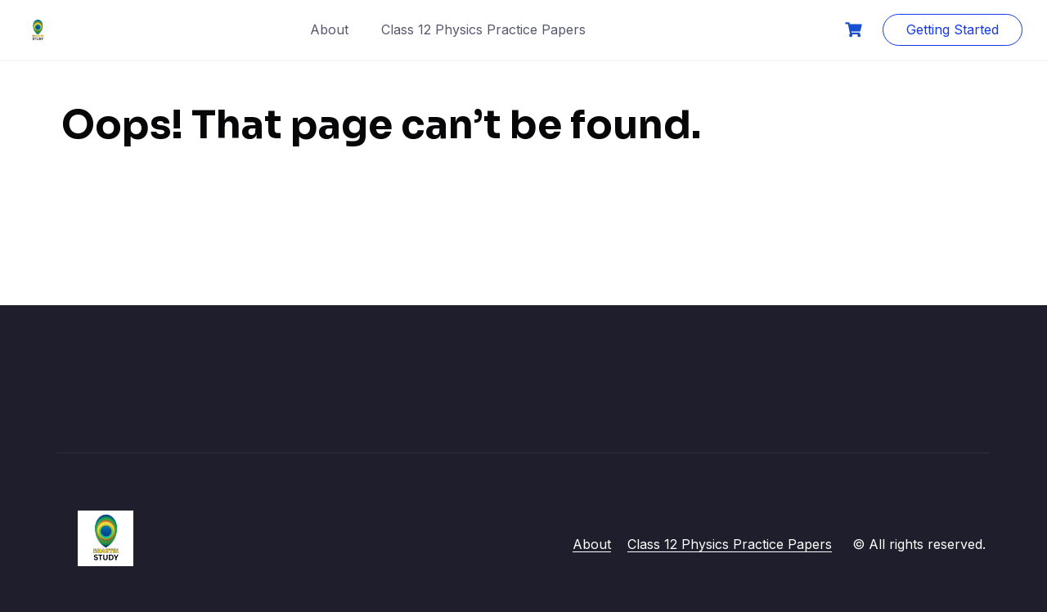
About (329, 29)
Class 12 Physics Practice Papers (483, 29)
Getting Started (952, 29)
